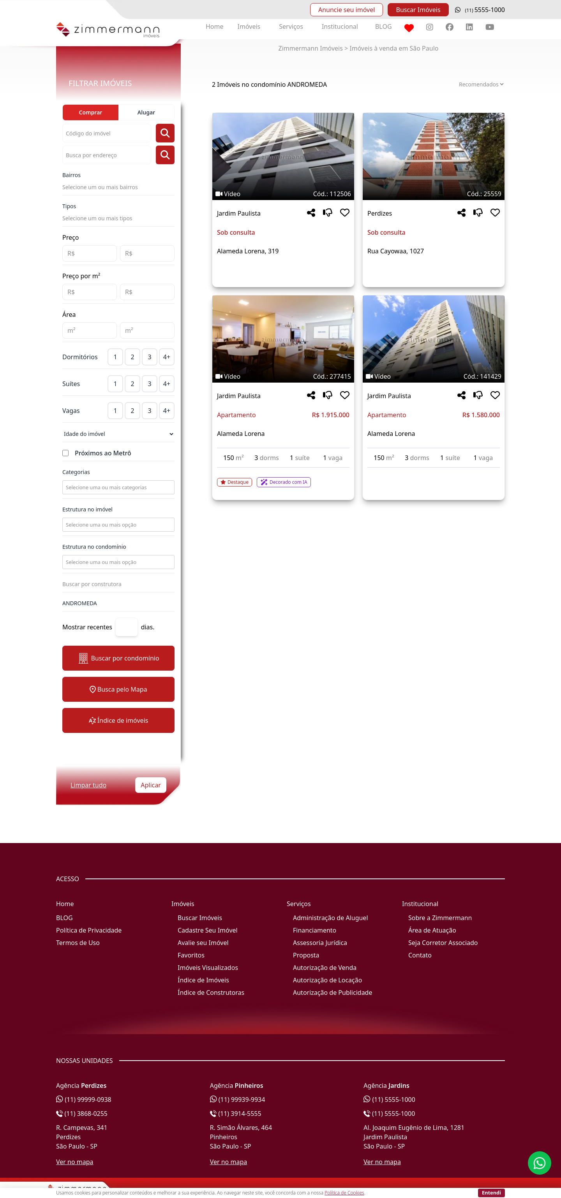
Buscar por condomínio (118, 658)
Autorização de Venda (324, 967)
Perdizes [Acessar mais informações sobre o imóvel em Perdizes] (379, 213)
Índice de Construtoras (211, 992)
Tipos (69, 206)
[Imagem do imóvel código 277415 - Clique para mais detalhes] (283, 339)
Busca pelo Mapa (118, 689)
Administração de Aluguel (330, 917)
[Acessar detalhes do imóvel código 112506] (283, 269)
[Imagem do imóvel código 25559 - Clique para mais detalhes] (434, 156)
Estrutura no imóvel (87, 509)
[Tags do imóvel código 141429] (434, 376)
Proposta (306, 955)
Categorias (76, 472)
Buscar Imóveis (418, 9)
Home (215, 26)
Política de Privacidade (89, 930)
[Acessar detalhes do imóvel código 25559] (433, 269)
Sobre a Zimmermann (440, 917)
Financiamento (314, 930)
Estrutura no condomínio (94, 546)
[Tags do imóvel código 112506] (283, 193)
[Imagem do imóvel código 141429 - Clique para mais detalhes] (434, 339)
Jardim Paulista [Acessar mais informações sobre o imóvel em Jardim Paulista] (239, 213)
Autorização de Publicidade (332, 992)
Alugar (146, 112)
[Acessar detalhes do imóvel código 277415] (283, 477)
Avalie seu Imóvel (203, 942)
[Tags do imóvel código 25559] (434, 193)
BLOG (383, 26)
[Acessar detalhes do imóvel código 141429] (433, 472)
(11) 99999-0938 (83, 1099)
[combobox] (117, 487)
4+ (166, 357)
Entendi (491, 1192)
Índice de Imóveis (203, 980)
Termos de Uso (78, 942)
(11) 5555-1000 (389, 1099)
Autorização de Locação (327, 980)
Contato (420, 955)
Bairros (71, 175)
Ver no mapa (75, 1162)
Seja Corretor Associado (443, 942)
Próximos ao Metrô (103, 453)
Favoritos (191, 955)
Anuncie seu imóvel (346, 9)
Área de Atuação (432, 930)
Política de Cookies (344, 1192)
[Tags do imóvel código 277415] (283, 376)
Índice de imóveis (118, 720)
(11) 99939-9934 (237, 1099)
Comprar (90, 112)
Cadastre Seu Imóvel (208, 930)
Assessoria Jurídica (320, 942)
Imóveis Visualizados (208, 967)
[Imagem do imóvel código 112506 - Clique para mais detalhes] (283, 156)
